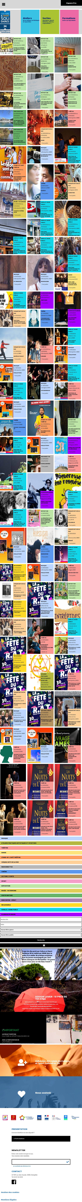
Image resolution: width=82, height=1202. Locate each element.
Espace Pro (71, 3)
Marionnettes (7, 867)
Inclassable (6, 905)
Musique (4, 838)
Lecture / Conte (7, 876)
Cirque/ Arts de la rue (10, 862)
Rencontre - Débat (8, 900)
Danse (3, 853)
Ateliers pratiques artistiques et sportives (18, 843)
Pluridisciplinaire (8, 914)
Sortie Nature (7, 895)
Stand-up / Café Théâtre (10, 857)
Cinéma (4, 872)
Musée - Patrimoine (8, 891)
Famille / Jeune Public (9, 910)
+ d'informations (18, 1139)
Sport (3, 881)
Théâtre (4, 848)
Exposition (5, 886)
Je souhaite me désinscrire (22, 1166)
